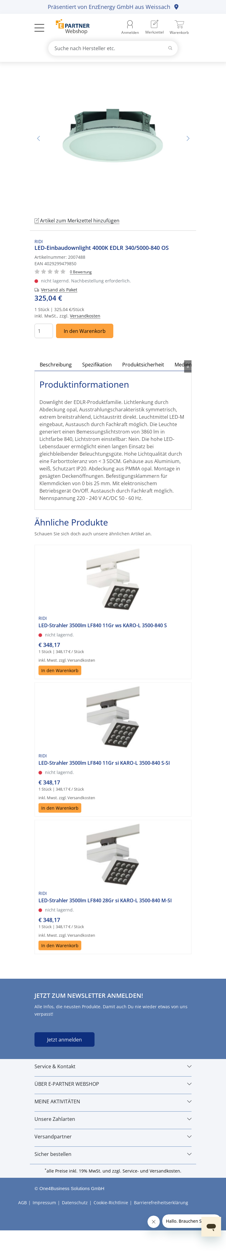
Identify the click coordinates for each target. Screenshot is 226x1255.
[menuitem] (154, 27)
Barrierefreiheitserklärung (161, 1202)
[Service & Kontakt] (113, 1066)
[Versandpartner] (113, 1136)
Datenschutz (75, 1202)
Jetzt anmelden (64, 1039)
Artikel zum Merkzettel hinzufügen (76, 220)
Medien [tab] (183, 364)
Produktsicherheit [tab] (143, 364)
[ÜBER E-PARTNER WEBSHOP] (113, 1084)
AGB (22, 1202)
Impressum (44, 1202)
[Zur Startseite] (69, 27)
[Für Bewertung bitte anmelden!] (81, 271)
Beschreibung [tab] (56, 364)
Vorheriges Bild (38, 138)
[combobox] (113, 48)
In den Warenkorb (85, 331)
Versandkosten (85, 316)
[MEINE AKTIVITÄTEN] (113, 1101)
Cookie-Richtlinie (111, 1202)
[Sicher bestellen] (113, 1154)
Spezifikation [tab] (97, 364)
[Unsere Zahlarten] (113, 1119)
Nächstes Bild (188, 138)
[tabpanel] (113, 138)
